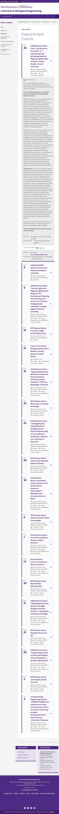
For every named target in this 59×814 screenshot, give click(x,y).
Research (22, 793)
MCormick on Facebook (28, 808)
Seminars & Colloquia (7, 41)
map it (36, 243)
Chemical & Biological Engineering (21, 11)
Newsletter (4, 30)
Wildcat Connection (23, 757)
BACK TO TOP (53, 742)
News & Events (6, 23)
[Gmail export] (40, 248)
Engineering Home (25, 21)
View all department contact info (29, 789)
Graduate (16, 793)
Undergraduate (8, 793)
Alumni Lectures (6, 54)
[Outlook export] (37, 248)
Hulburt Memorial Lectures (6, 45)
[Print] (43, 248)
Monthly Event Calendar (5, 37)
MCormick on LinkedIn (31, 808)
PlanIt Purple (21, 752)
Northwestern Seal (29, 800)
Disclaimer (52, 811)
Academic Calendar (23, 754)
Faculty (28, 793)
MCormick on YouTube (34, 808)
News (2, 27)
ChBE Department (35, 21)
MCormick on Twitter (24, 808)
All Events (4, 33)
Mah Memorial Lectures (5, 50)
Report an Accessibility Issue (47, 793)
